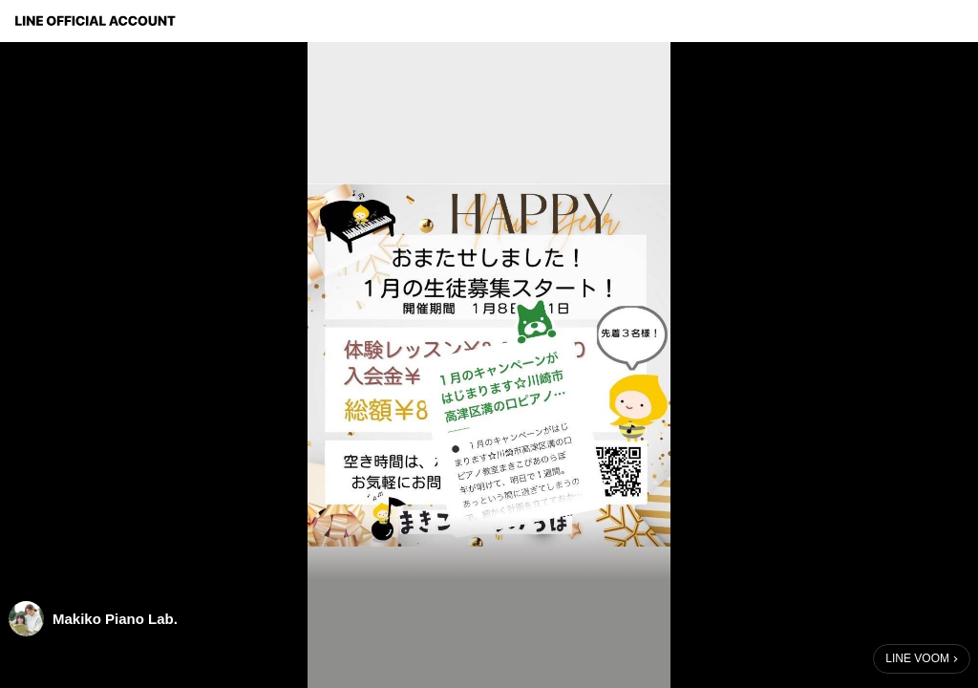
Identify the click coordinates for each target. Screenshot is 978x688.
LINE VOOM (917, 658)
